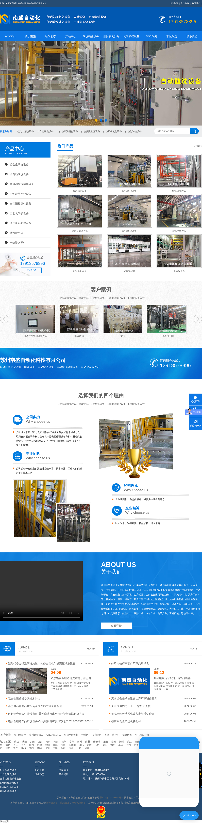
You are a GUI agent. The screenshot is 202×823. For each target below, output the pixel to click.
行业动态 (39, 774)
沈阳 (24, 741)
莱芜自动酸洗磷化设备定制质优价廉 (132, 713)
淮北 (81, 744)
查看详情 (116, 625)
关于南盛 (30, 36)
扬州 (121, 741)
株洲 (71, 748)
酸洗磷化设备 (91, 36)
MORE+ (198, 146)
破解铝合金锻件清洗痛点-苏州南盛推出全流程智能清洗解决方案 (46, 713)
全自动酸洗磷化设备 (68, 131)
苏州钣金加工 (36, 734)
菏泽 (55, 748)
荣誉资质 (63, 774)
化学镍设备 (52, 802)
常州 (71, 741)
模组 (106, 734)
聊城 (39, 748)
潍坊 (15, 748)
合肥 (39, 744)
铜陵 (89, 744)
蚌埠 (55, 744)
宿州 (128, 744)
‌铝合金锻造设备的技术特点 (24, 698)
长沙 (63, 748)
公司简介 (63, 770)
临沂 (23, 748)
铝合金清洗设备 (26, 131)
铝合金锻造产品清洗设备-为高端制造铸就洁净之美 (38, 721)
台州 (23, 744)
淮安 (105, 741)
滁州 (112, 744)
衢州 (8, 744)
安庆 (97, 744)
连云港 (96, 741)
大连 (32, 741)
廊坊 (16, 741)
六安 (136, 744)
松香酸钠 (96, 734)
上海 (40, 741)
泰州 (137, 741)
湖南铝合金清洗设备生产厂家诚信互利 (134, 698)
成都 (87, 748)
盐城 (113, 741)
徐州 (63, 741)
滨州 (47, 748)
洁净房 (115, 734)
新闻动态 (50, 36)
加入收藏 (185, 3)
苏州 (79, 741)
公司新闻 (39, 770)
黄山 (105, 744)
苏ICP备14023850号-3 (112, 797)
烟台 (8, 748)
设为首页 (174, 3)
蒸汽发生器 (16, 232)
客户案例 (151, 36)
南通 (87, 741)
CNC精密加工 (53, 734)
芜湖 (47, 744)
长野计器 (127, 734)
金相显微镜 (20, 734)
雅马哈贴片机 (142, 734)
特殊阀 (85, 734)
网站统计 (4, 821)
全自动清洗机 (71, 734)
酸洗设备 (64, 802)
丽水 (31, 744)
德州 (31, 748)
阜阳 (120, 744)
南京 (48, 741)
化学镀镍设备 (131, 36)
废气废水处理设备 (20, 223)
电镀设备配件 (18, 242)
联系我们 (196, 3)
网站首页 (10, 36)
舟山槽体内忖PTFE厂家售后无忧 (131, 706)
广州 (79, 748)
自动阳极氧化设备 (113, 131)
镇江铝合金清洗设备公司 (126, 721)
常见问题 (171, 36)
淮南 (63, 744)
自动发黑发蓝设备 (91, 131)
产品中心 (70, 36)
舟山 (15, 744)
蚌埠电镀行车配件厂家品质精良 (130, 663)
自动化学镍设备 (133, 131)
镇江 (129, 741)
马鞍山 (72, 744)
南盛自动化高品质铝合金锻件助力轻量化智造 (35, 706)
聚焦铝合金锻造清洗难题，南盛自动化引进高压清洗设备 (41, 663)
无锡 (56, 741)
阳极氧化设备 (111, 36)
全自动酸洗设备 (45, 131)
